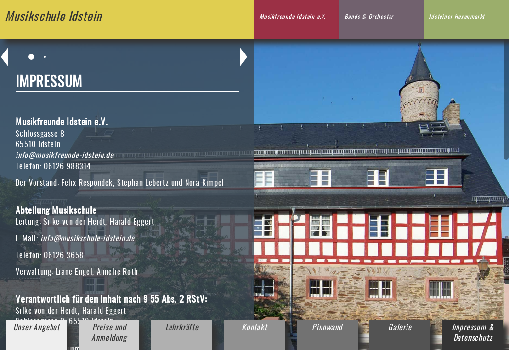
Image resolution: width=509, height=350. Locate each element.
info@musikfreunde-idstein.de (64, 155)
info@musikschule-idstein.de (87, 239)
